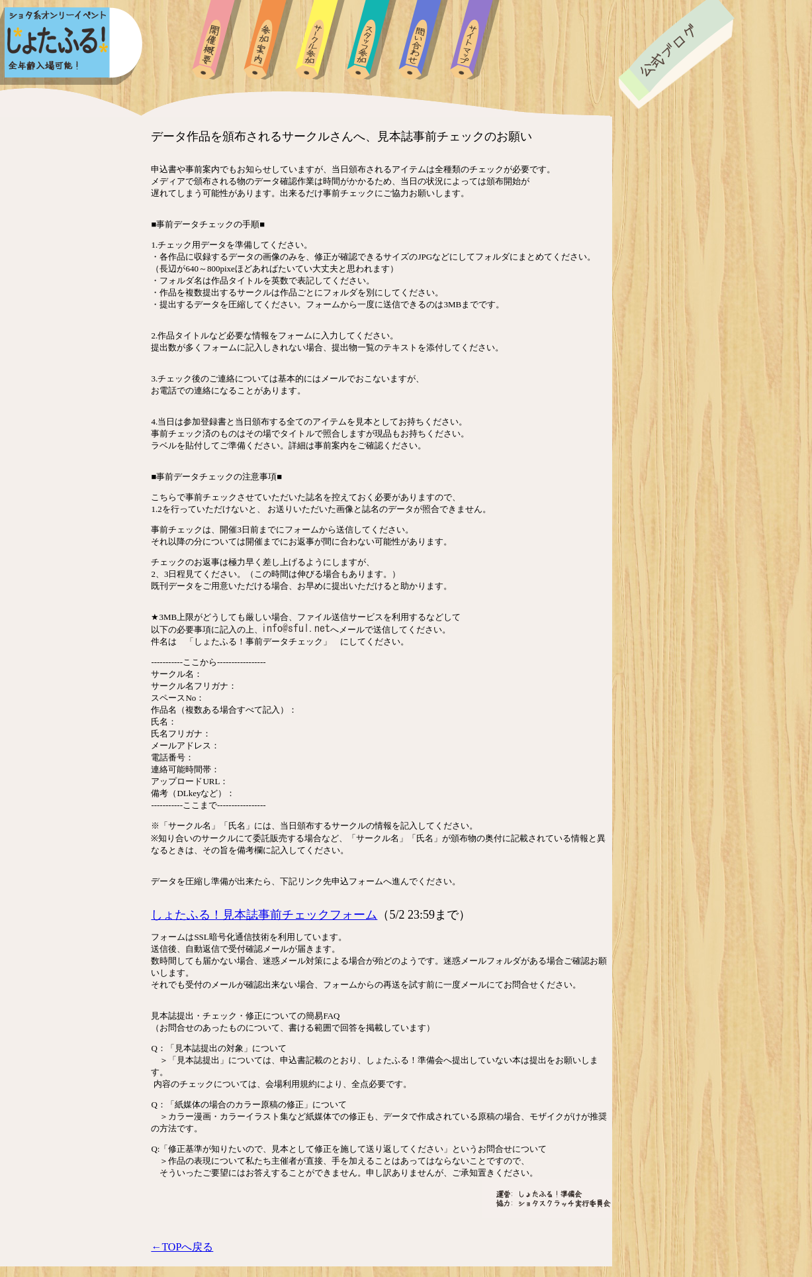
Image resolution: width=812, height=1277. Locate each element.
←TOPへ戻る (182, 1246)
